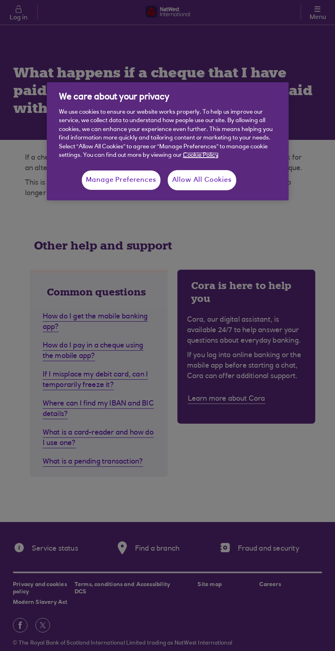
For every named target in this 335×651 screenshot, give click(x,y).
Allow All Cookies (202, 180)
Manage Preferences (121, 180)
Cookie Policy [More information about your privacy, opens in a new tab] (200, 155)
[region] (168, 141)
